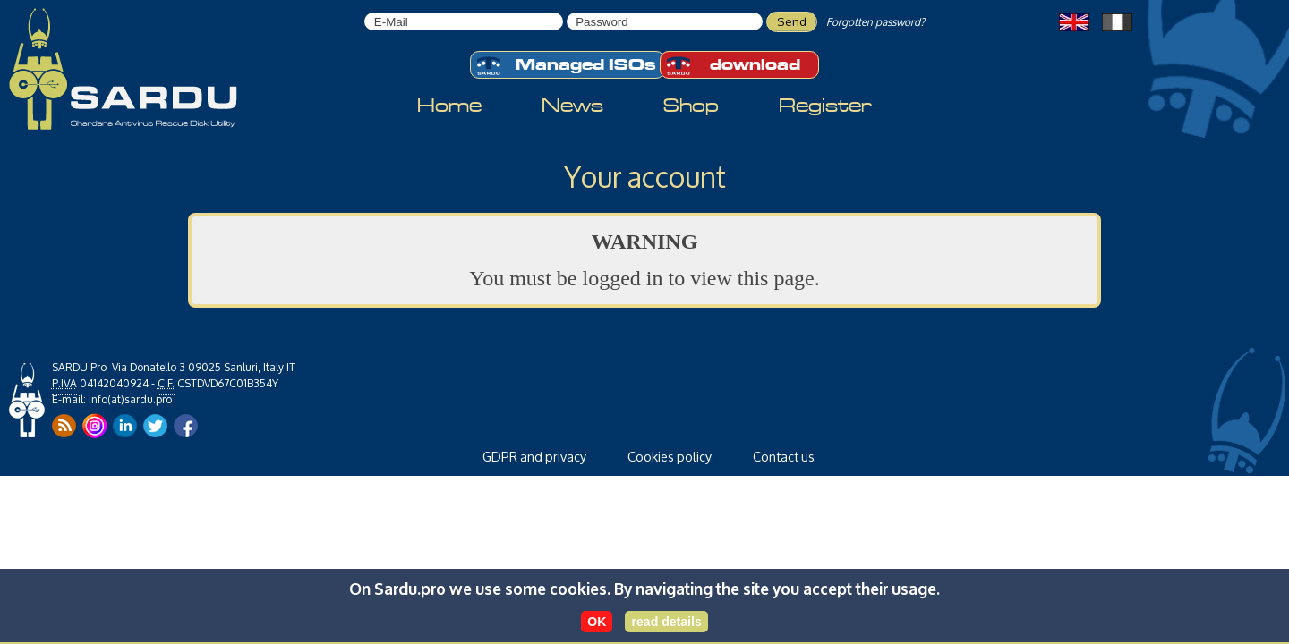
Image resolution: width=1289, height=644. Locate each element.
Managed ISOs (565, 66)
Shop (691, 105)
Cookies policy (669, 457)
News (572, 105)
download (732, 66)
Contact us (784, 457)
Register (825, 105)
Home (449, 105)
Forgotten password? (875, 22)
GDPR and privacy (534, 457)
